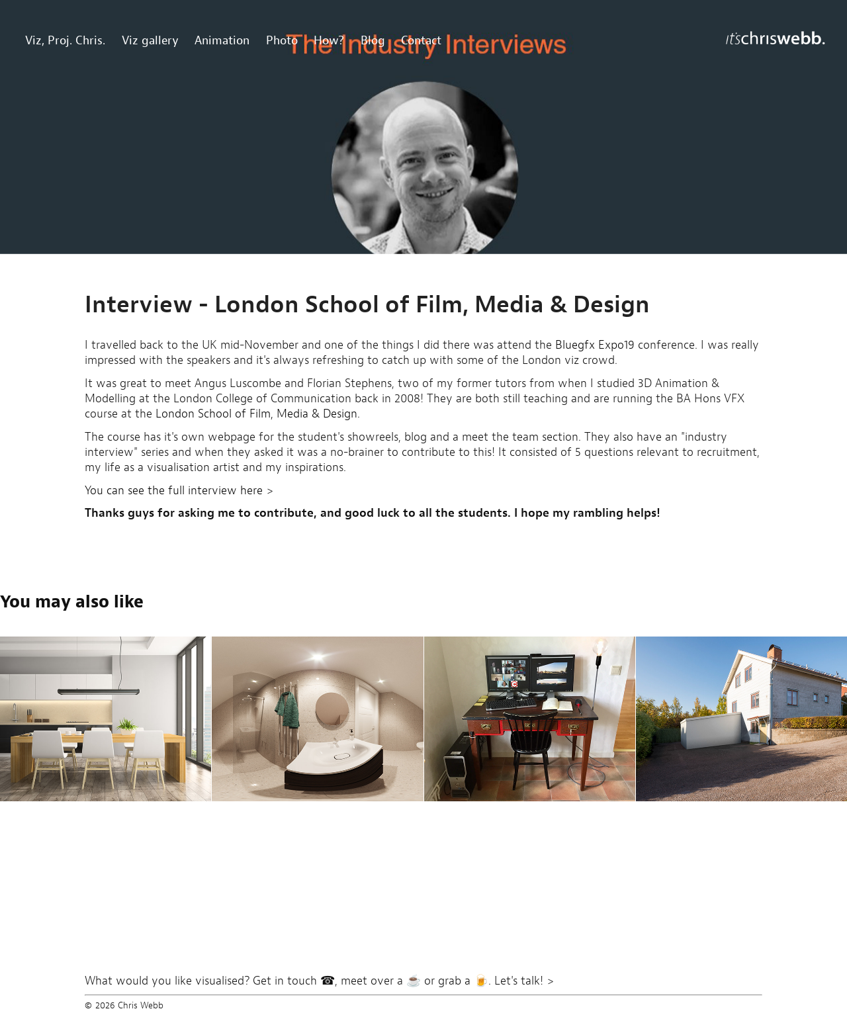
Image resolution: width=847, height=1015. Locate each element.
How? (329, 40)
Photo (282, 40)
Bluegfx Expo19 (595, 344)
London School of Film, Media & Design (256, 413)
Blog (373, 40)
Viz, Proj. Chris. (65, 40)
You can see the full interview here (174, 490)
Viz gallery (150, 40)
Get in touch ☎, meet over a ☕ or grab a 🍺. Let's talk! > (403, 980)
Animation (222, 40)
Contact (421, 40)
